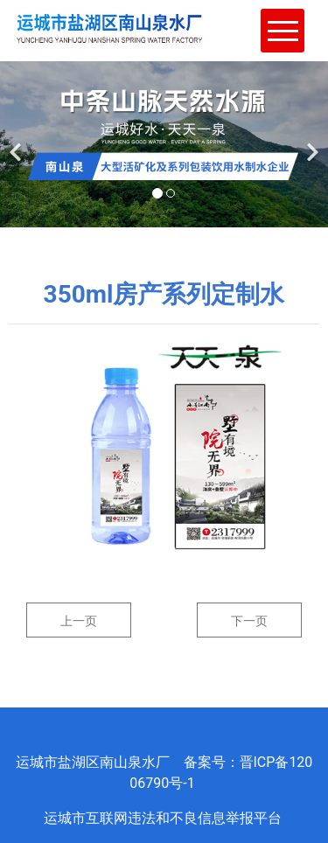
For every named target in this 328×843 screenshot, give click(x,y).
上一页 (78, 621)
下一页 (249, 621)
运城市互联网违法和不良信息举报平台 (164, 818)
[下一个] (310, 141)
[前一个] (17, 141)
